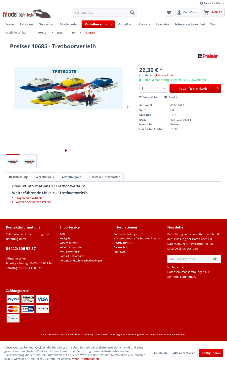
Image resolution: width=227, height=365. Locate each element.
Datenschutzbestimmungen (185, 272)
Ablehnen (160, 353)
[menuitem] (104, 12)
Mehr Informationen (85, 359)
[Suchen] (132, 12)
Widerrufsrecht (69, 243)
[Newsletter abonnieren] (215, 259)
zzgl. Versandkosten (163, 75)
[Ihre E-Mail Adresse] (188, 259)
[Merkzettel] (169, 12)
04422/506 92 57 (21, 248)
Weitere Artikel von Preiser (32, 202)
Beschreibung (18, 177)
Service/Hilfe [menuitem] (210, 3)
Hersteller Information (104, 177)
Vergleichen (149, 97)
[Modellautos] (69, 24)
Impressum (120, 251)
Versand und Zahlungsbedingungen (81, 260)
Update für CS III (123, 243)
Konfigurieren (211, 353)
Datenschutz (121, 247)
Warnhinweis (45, 177)
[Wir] (213, 24)
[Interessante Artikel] (190, 24)
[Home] (9, 24)
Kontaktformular (70, 251)
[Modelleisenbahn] (98, 24)
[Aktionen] (26, 24)
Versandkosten (104, 334)
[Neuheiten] (46, 24)
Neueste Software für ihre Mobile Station (138, 238)
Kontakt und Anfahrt (72, 256)
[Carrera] (144, 24)
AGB (62, 234)
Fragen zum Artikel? (27, 198)
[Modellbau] (125, 24)
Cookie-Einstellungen (126, 234)
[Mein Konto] (187, 12)
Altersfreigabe (71, 177)
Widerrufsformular (71, 247)
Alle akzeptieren (184, 353)
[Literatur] (162, 24)
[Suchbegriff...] (104, 12)
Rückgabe (65, 238)
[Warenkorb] (213, 12)
